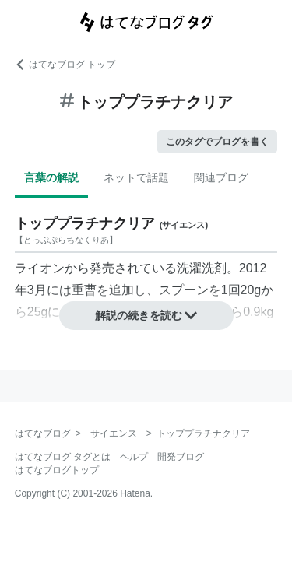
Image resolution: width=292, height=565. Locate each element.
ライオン (40, 268)
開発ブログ (180, 456)
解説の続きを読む (146, 315)
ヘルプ (134, 456)
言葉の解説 (51, 177)
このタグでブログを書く (217, 141)
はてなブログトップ (57, 470)
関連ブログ (221, 177)
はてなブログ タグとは (63, 456)
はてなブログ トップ (65, 64)
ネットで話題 (136, 177)
